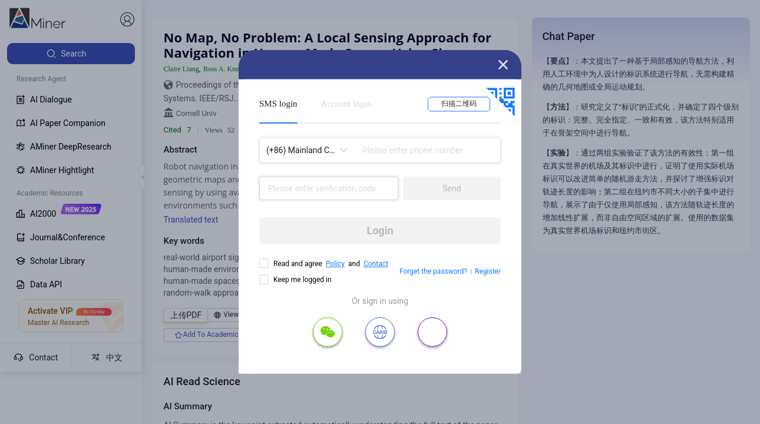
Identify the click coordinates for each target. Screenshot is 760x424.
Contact (376, 264)
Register (488, 271)
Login (379, 230)
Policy (335, 264)
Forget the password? (433, 271)
